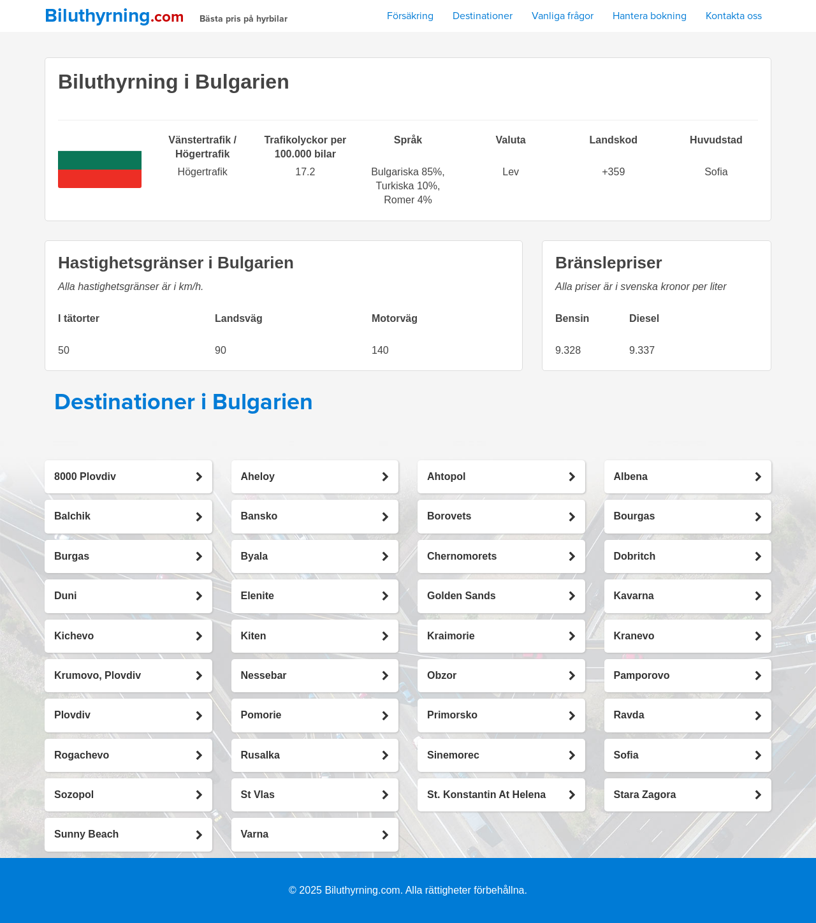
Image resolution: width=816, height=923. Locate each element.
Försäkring (410, 16)
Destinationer (483, 16)
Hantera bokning (650, 16)
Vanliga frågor (563, 16)
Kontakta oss (734, 16)
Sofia (715, 171)
